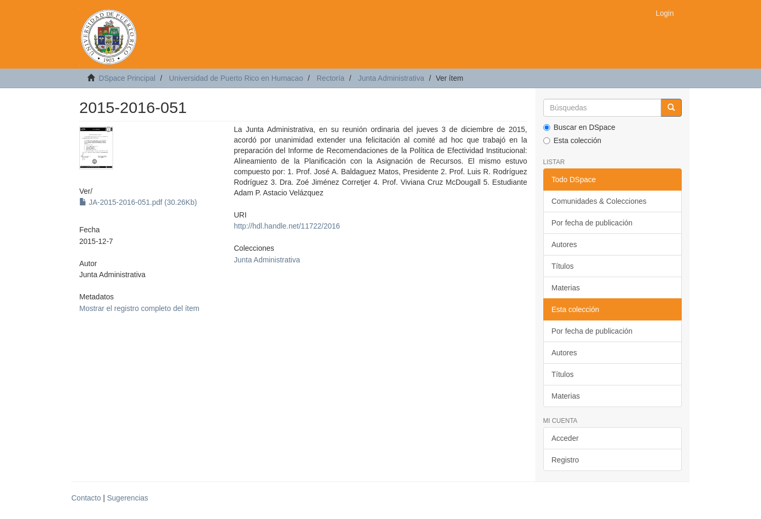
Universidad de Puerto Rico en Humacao (236, 78)
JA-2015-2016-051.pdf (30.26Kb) (138, 202)
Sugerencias (127, 498)
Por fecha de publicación (592, 223)
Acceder (565, 438)
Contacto (86, 498)
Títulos (563, 266)
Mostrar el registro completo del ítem (139, 308)
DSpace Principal (127, 78)
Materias (566, 288)
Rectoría (331, 78)
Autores (564, 244)
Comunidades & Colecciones (599, 201)
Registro (565, 460)
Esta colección (572, 140)
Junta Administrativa (391, 78)
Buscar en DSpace (579, 127)
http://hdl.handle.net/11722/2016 (287, 226)
